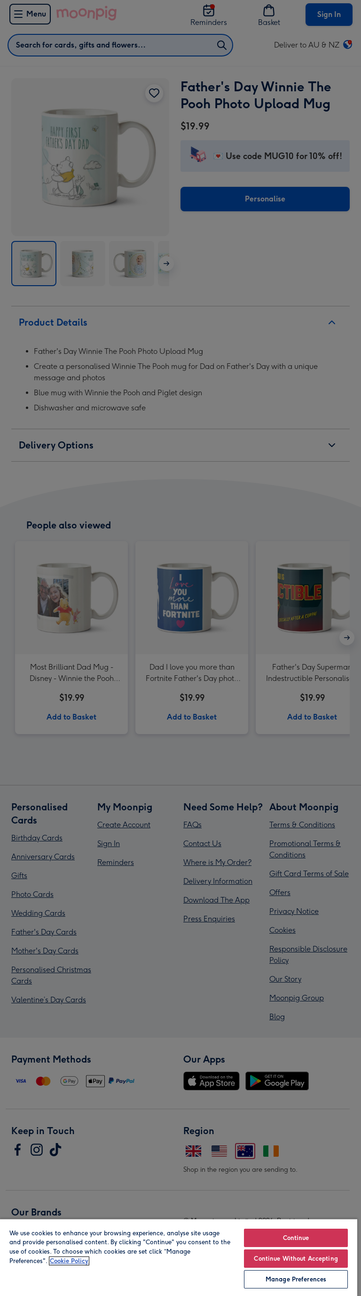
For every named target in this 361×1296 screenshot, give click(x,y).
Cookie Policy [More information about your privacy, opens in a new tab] (69, 1260)
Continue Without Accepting (295, 1258)
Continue (296, 1237)
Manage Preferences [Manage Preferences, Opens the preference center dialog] (296, 1279)
